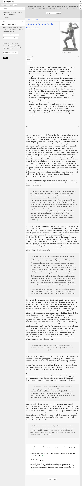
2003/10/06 (35, 19)
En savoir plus (57, 13)
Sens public (4, 5)
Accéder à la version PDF (10, 52)
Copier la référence (11, 35)
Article (15, 5)
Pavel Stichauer (32, 28)
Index (10, 5)
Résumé (29, 59)
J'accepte (48, 13)
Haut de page (52, 479)
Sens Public (6, 16)
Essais (28, 19)
